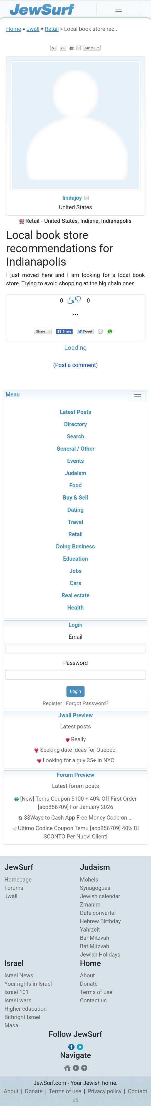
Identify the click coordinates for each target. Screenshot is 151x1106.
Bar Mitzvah (94, 938)
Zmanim (90, 904)
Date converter (98, 913)
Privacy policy (105, 1091)
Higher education (25, 1008)
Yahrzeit (90, 929)
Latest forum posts (75, 786)
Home (13, 29)
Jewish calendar (100, 896)
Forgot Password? (87, 703)
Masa (11, 1025)
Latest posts (75, 726)
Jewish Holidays (100, 954)
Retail (52, 29)
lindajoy (72, 197)
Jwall (32, 29)
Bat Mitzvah (94, 946)
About (87, 975)
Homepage (18, 879)
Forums (13, 888)
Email (76, 636)
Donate (89, 983)
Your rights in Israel (28, 983)
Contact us (93, 1000)
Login (75, 624)
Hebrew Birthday (100, 921)
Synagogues (95, 888)
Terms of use (96, 992)
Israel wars (17, 1000)
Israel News (18, 975)
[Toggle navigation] (118, 9)
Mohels (89, 879)
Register (52, 703)
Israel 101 (16, 992)
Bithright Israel (22, 1017)
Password (75, 663)
